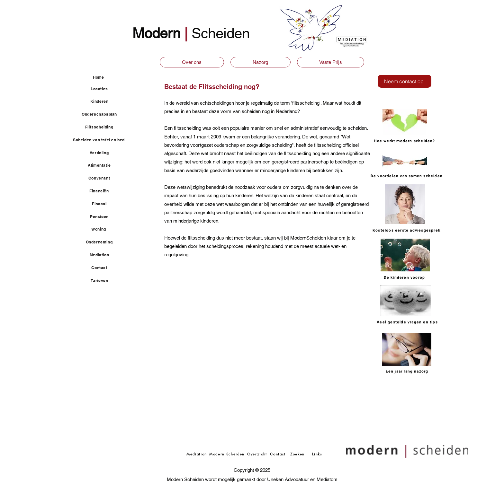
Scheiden (221, 33)
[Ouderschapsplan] (103, 114)
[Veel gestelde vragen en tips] (407, 322)
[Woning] (102, 229)
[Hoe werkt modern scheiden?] (405, 141)
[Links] (317, 453)
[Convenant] (102, 178)
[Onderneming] (102, 242)
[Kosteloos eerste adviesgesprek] (407, 230)
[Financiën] (102, 191)
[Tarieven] (103, 280)
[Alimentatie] (103, 165)
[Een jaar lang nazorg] (407, 371)
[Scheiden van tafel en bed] (102, 140)
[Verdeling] (103, 152)
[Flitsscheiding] (103, 127)
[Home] (108, 77)
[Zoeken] (297, 453)
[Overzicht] (257, 453)
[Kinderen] (103, 101)
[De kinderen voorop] (405, 277)
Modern (158, 33)
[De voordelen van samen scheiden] (407, 176)
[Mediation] (103, 255)
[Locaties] (103, 89)
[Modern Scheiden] (227, 453)
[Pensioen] (103, 216)
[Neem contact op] (404, 81)
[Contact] (103, 267)
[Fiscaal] (103, 204)
